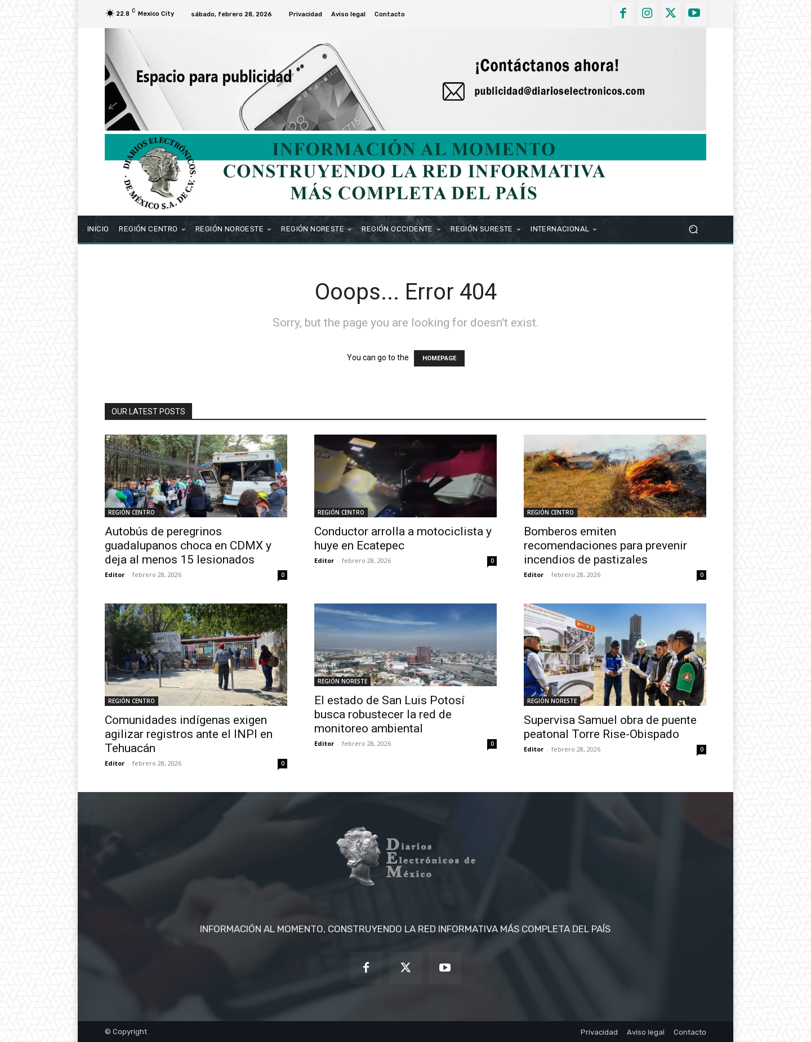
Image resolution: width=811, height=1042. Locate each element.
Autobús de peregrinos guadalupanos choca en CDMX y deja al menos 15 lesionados (188, 545)
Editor (114, 574)
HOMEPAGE (439, 358)
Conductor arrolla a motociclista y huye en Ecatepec (403, 538)
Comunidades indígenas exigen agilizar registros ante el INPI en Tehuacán (189, 734)
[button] (693, 229)
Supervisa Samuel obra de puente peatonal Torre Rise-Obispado (610, 727)
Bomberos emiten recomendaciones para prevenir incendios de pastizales (605, 545)
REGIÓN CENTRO (131, 512)
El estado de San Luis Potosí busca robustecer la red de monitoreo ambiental (389, 714)
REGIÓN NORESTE (342, 681)
